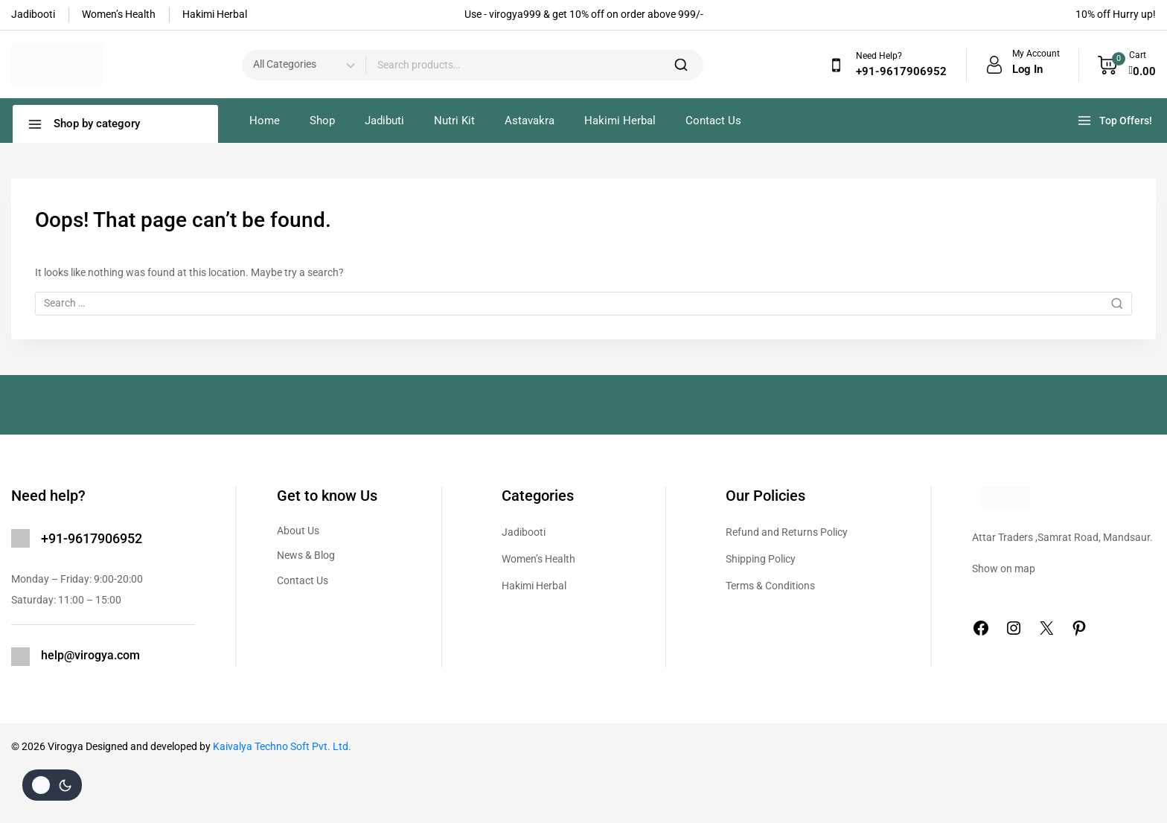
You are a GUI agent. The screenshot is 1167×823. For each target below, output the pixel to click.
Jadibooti (524, 532)
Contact (296, 580)
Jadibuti (384, 120)
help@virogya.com (90, 655)
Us (322, 580)
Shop (322, 120)
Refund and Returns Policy (787, 532)
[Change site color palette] (52, 785)
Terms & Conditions (770, 586)
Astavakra (529, 120)
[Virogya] (57, 65)
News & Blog (306, 555)
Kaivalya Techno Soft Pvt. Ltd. (282, 746)
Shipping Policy (761, 559)
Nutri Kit (454, 120)
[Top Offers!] (1116, 121)
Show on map (1003, 568)
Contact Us (713, 120)
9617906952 (105, 538)
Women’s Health (538, 559)
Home (264, 120)
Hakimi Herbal (620, 120)
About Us (298, 531)
